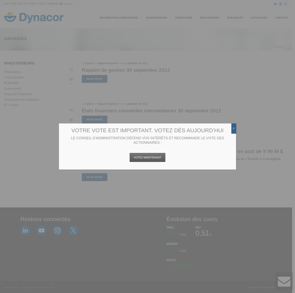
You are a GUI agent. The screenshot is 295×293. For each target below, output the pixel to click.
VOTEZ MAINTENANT (147, 157)
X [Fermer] (233, 128)
